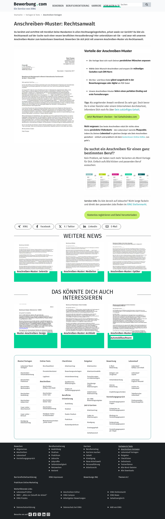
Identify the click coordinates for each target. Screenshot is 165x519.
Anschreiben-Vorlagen (52, 14)
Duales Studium (70, 414)
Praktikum (68, 419)
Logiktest (46, 376)
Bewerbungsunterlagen (73, 371)
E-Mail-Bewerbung (113, 367)
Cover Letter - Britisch (25, 415)
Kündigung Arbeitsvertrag (26, 422)
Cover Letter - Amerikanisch (25, 408)
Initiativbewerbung (71, 376)
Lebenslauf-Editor (24, 492)
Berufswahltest (48, 366)
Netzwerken (56, 467)
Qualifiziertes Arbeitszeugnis (70, 383)
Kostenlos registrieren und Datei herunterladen (112, 215)
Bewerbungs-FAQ (91, 477)
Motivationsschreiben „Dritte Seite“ (50, 421)
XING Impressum (56, 477)
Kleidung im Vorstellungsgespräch (117, 416)
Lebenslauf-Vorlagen (129, 452)
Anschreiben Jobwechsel (25, 401)
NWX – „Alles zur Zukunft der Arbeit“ (32, 495)
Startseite (18, 14)
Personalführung (93, 464)
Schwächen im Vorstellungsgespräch (117, 409)
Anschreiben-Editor (71, 492)
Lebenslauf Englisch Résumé (137, 381)
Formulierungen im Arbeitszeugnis (93, 377)
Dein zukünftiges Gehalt (126, 109)
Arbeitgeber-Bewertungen (74, 498)
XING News (114, 495)
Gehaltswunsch (92, 433)
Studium (68, 409)
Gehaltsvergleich (117, 498)
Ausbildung (69, 403)
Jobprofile (55, 461)
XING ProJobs (22, 498)
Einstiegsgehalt (92, 427)
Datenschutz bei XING (72, 507)
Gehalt (89, 455)
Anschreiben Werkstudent (25, 387)
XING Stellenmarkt (136, 204)
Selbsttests (126, 461)
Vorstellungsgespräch (26, 458)
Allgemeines (22, 449)
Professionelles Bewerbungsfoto (137, 401)
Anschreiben (22, 452)
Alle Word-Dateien (128, 467)
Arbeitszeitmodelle (93, 371)
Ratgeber (125, 455)
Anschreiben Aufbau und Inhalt (49, 387)
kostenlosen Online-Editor (133, 137)
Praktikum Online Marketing (26, 482)
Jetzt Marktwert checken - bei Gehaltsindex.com (112, 116)
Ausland (54, 470)
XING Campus (69, 495)
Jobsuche (55, 458)
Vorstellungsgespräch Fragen (117, 402)
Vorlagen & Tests (114, 5)
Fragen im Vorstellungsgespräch (72, 389)
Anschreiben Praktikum (25, 381)
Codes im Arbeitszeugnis (92, 416)
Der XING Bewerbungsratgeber (94, 400)
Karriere (96, 5)
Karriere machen (93, 452)
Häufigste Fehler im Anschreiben (48, 415)
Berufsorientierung (77, 5)
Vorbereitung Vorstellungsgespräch (117, 423)
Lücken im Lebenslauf (135, 387)
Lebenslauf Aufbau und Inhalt (138, 367)
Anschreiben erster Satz (47, 394)
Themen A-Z (123, 477)
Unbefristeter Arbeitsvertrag (92, 393)
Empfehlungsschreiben (117, 392)
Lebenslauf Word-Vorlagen (27, 367)
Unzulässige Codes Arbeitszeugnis (92, 385)
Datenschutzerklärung (26, 507)
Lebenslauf (21, 455)
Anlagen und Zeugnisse (113, 374)
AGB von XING (115, 507)
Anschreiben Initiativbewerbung (27, 374)
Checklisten (126, 458)
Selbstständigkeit (59, 464)
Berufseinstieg (92, 449)
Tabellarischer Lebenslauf (136, 394)
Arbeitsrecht (91, 467)
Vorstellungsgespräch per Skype (117, 430)
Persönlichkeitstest (49, 371)
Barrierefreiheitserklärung (25, 477)
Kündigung (91, 422)
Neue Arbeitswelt (93, 461)
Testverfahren (127, 464)
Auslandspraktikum (72, 424)
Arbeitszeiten (92, 366)
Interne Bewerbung (113, 386)
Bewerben (58, 5)
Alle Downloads (127, 470)
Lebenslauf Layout (135, 374)
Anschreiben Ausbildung (25, 394)
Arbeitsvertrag (70, 366)
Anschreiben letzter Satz (47, 401)
